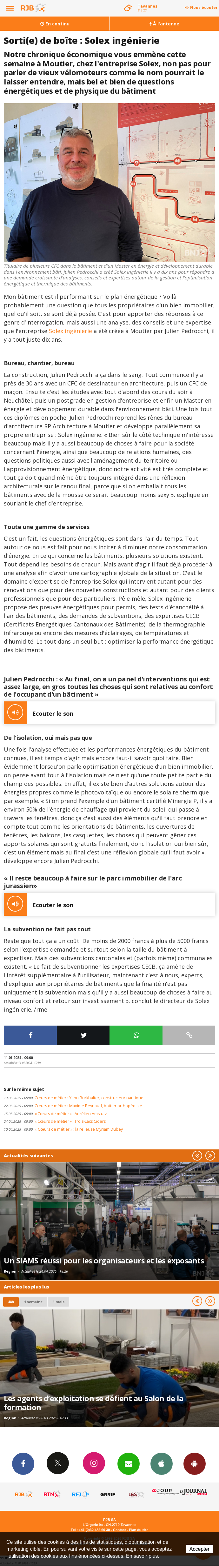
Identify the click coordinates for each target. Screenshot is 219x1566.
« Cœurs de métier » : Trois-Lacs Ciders (55, 1121)
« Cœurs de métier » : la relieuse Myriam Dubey (63, 1129)
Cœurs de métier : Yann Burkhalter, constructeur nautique (73, 1098)
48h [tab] (11, 1301)
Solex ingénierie (70, 331)
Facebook (23, 1463)
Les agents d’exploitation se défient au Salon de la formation (93, 1402)
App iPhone (161, 1463)
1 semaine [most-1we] (33, 1301)
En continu (55, 24)
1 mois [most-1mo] (58, 1301)
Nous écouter (204, 7)
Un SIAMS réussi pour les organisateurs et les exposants (104, 1260)
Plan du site (138, 1530)
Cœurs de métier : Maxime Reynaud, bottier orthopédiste (73, 1105)
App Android (194, 1463)
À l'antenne (164, 24)
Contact (119, 1530)
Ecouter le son (38, 712)
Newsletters (128, 1463)
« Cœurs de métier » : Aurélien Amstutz (55, 1113)
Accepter (199, 1549)
